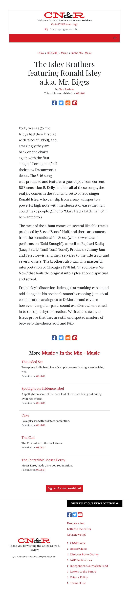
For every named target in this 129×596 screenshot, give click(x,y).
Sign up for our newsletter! (64, 488)
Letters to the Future (83, 571)
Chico (40, 53)
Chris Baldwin (66, 89)
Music (64, 53)
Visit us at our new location (94, 503)
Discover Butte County (84, 554)
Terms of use (78, 583)
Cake (25, 415)
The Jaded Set (32, 362)
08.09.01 (40, 447)
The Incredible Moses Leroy (43, 460)
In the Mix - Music (81, 53)
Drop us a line (75, 523)
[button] (115, 38)
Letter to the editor (79, 529)
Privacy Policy (79, 577)
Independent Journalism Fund (89, 565)
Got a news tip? (76, 534)
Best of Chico (78, 548)
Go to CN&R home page (64, 24)
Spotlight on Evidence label (43, 388)
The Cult (28, 437)
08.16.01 (52, 53)
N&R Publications (81, 560)
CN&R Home (78, 543)
